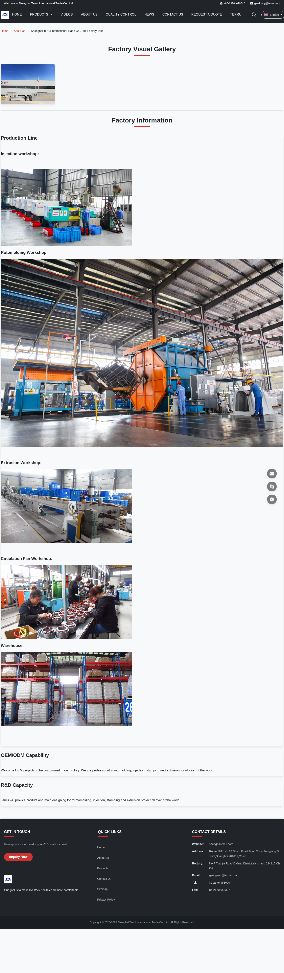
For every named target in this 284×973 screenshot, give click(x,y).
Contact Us (172, 14)
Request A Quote (206, 14)
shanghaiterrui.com (221, 844)
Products (39, 14)
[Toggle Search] (254, 15)
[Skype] (272, 486)
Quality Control (121, 14)
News (149, 14)
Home (17, 14)
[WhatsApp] (272, 499)
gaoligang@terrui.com (267, 3)
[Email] (272, 473)
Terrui (236, 14)
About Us (89, 14)
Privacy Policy (106, 899)
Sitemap (102, 889)
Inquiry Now (18, 857)
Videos (67, 14)
